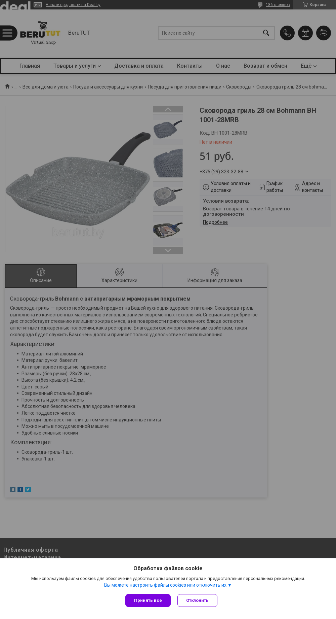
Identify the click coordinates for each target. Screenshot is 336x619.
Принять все (148, 600)
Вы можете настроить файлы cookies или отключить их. (165, 585)
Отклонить (197, 600)
